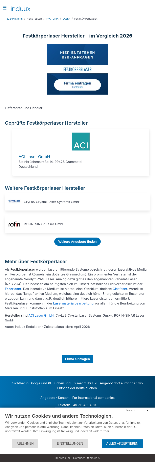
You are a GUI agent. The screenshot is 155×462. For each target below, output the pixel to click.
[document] (77, 426)
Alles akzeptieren (122, 443)
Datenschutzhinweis (86, 458)
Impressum (62, 458)
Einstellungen (70, 443)
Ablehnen (25, 443)
